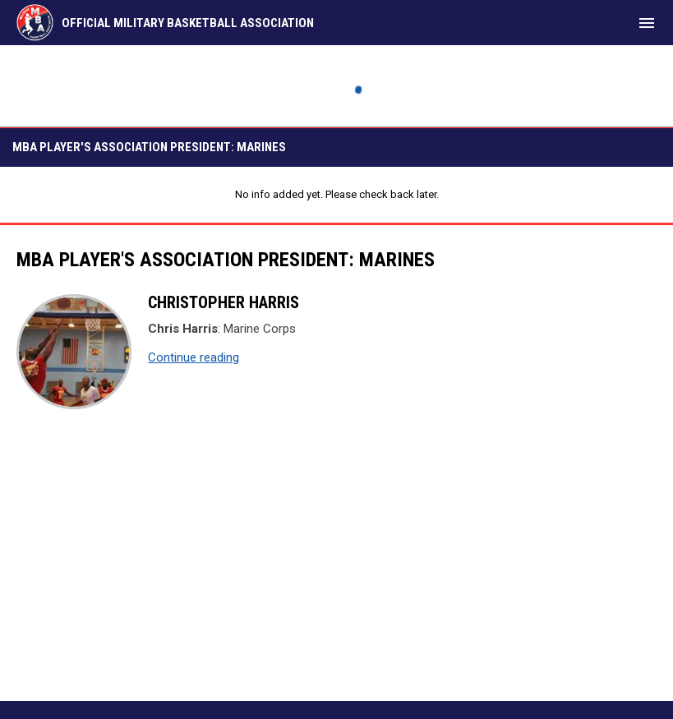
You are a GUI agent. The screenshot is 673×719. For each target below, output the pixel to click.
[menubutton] (647, 23)
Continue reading (193, 357)
